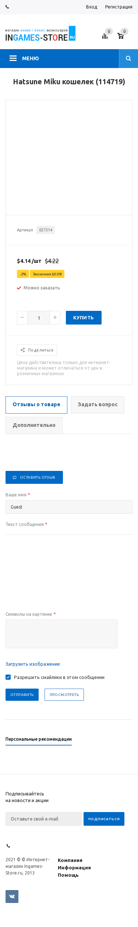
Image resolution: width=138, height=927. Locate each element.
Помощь (68, 874)
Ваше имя (18, 494)
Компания (70, 860)
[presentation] (61, 633)
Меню (30, 58)
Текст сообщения (26, 524)
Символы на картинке (31, 614)
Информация (74, 867)
